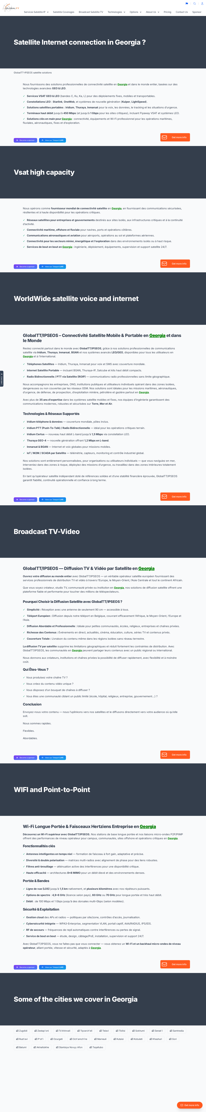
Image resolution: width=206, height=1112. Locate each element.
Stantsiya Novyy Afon (69, 1047)
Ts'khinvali (63, 1030)
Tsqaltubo (96, 1047)
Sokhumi (138, 1030)
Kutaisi (119, 1039)
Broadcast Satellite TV (91, 12)
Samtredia (177, 1030)
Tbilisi (120, 1030)
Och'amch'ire (78, 1039)
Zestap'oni (41, 1030)
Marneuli (100, 1039)
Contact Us (182, 12)
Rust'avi (22, 1039)
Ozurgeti (56, 1039)
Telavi (104, 1030)
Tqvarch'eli (84, 1030)
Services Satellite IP (36, 12)
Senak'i (157, 1030)
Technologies (116, 12)
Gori (173, 1039)
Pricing (167, 12)
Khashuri (156, 1039)
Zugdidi (21, 1030)
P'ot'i (39, 1039)
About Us (152, 12)
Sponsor (196, 12)
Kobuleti (136, 1039)
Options (135, 12)
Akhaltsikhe (41, 1047)
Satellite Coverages (63, 12)
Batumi (21, 1047)
